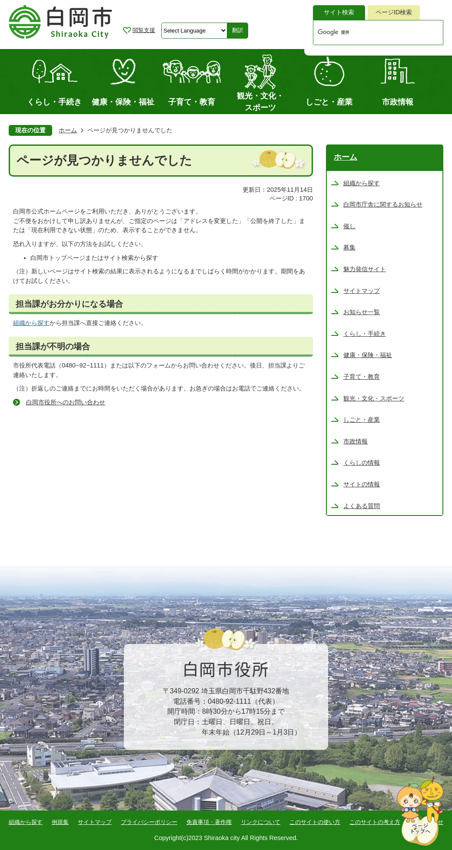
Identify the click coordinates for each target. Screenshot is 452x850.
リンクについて (260, 822)
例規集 (60, 822)
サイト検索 (339, 12)
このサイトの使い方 (314, 822)
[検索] (369, 32)
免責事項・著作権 (209, 822)
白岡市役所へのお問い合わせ (65, 402)
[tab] (339, 12)
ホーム (68, 130)
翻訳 (237, 30)
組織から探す (31, 322)
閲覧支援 (144, 30)
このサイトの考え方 (374, 822)
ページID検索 (394, 12)
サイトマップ (95, 822)
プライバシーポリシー (149, 822)
